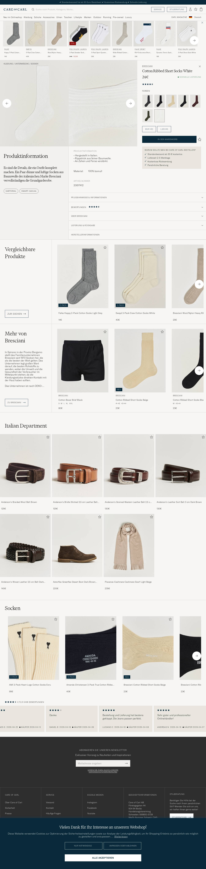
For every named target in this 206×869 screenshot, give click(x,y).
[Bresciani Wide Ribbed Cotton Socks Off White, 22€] (122, 39)
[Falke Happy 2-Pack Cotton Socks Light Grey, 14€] (13, 39)
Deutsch (197, 17)
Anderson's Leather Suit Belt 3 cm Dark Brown (179, 502)
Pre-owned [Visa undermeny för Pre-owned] (118, 17)
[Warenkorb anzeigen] (201, 9)
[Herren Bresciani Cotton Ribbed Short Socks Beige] (148, 648)
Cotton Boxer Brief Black (70, 400)
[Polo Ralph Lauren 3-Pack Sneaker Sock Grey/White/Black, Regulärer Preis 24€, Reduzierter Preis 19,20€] (78, 39)
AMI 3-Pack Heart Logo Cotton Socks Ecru (30, 684)
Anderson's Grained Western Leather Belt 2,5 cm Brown (128, 502)
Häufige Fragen (53, 813)
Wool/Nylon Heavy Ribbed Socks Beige (55, 53)
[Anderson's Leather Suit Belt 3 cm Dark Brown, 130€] (180, 472)
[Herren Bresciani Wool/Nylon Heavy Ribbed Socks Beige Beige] (57, 33)
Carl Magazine (179, 17)
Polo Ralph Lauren (77, 49)
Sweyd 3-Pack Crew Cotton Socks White (135, 313)
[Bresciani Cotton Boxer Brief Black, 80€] (82, 369)
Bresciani (52, 49)
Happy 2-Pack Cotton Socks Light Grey (11, 53)
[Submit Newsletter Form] (126, 763)
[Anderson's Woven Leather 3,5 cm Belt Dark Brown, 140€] (25, 552)
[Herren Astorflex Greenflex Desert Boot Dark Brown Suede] (77, 545)
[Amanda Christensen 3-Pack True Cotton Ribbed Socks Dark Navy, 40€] (90, 654)
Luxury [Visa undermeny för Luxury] (128, 17)
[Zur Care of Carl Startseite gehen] (15, 9)
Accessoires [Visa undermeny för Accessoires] (48, 17)
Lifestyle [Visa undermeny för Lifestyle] (78, 17)
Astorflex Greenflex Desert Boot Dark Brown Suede (74, 582)
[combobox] (198, 17)
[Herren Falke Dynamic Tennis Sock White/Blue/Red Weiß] (165, 33)
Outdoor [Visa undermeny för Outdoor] (97, 17)
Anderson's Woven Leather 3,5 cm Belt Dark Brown (22, 582)
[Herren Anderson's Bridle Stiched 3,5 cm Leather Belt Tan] (77, 465)
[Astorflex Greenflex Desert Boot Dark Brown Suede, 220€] (77, 552)
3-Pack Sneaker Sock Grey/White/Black (76, 53)
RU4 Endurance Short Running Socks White (142, 53)
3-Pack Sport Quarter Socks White (98, 53)
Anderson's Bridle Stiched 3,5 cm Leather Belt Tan (75, 502)
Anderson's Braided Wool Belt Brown (19, 502)
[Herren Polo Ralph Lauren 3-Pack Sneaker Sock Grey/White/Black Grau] (78, 33)
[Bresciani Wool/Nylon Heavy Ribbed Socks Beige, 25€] (57, 39)
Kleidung (8, 64)
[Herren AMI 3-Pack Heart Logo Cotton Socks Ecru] (33, 648)
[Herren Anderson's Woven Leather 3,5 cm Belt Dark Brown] (25, 545)
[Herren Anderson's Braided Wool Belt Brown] (25, 465)
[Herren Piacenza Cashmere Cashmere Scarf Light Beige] (129, 545)
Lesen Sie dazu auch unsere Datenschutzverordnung (103, 771)
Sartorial (11, 191)
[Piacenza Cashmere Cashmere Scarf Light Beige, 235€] (129, 552)
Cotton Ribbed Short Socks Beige (132, 400)
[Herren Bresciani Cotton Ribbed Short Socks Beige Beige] (140, 360)
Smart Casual (29, 191)
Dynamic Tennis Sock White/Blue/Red (163, 53)
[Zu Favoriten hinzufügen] (104, 248)
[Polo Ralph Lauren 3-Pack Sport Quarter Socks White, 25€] (100, 39)
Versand (50, 802)
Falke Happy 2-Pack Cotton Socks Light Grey (80, 313)
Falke (6, 49)
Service (158, 9)
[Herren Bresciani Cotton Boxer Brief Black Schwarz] (82, 360)
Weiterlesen (121, 836)
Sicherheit (10, 808)
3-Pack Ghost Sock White (187, 53)
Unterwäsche (22, 64)
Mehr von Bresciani (16, 337)
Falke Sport (140, 49)
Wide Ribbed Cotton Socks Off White (120, 53)
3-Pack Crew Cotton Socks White (33, 53)
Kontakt (50, 808)
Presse (8, 813)
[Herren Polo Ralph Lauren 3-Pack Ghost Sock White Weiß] (187, 33)
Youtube (91, 813)
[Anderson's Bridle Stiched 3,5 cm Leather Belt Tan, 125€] (77, 472)
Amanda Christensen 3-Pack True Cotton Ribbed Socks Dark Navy (90, 684)
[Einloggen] (190, 9)
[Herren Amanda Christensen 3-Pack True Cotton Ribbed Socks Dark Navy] (90, 648)
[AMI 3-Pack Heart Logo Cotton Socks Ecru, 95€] (33, 654)
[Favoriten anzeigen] (195, 9)
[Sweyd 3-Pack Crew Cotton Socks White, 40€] (35, 39)
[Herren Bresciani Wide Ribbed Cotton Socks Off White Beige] (122, 33)
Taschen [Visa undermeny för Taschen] (68, 17)
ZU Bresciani (16, 402)
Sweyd (29, 49)
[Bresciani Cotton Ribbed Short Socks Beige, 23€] (140, 369)
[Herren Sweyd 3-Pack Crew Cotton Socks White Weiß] (35, 33)
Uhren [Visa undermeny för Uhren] (59, 17)
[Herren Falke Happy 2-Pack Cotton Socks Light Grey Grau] (13, 33)
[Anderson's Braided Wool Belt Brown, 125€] (25, 472)
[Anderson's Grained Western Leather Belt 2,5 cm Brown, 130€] (129, 472)
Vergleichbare (20, 252)
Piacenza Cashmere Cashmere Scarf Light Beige (128, 582)
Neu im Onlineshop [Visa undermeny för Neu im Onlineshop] (12, 17)
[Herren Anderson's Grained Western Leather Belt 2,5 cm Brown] (129, 465)
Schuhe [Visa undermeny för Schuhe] (37, 17)
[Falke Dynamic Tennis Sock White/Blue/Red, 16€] (165, 39)
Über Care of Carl (13, 802)
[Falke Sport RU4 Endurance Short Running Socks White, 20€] (144, 39)
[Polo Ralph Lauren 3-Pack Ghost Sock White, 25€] (187, 39)
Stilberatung (177, 9)
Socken (34, 64)
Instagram (92, 802)
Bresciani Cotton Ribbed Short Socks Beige (145, 684)
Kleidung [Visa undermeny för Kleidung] (28, 17)
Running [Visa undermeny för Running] (107, 17)
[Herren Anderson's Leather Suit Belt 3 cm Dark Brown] (180, 465)
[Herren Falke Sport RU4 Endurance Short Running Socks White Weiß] (143, 33)
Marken (87, 17)
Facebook (92, 808)
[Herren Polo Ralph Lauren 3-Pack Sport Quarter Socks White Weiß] (100, 33)
